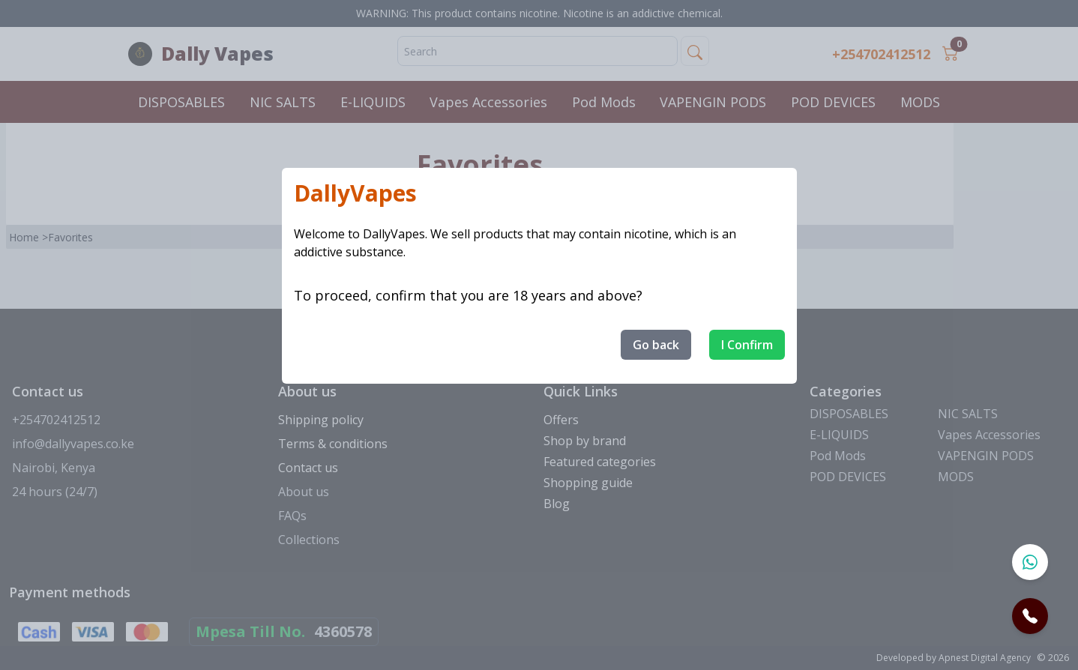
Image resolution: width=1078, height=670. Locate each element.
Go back (656, 344)
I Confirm (747, 344)
